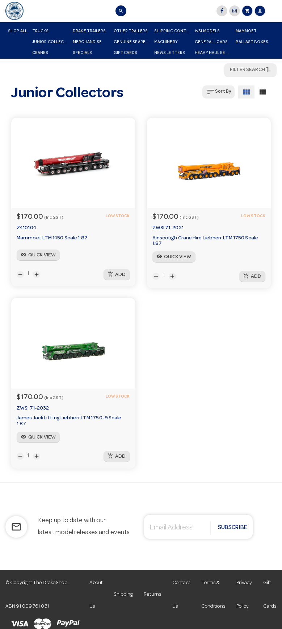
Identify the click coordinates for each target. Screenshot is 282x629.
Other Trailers (131, 31)
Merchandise (87, 42)
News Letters (169, 53)
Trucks (40, 31)
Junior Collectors (51, 42)
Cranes (40, 53)
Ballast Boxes (252, 42)
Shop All (17, 31)
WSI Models (207, 31)
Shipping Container (173, 31)
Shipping (123, 594)
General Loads (211, 42)
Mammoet (246, 31)
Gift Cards (126, 53)
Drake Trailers (89, 31)
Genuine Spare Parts (133, 42)
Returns (152, 594)
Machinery (166, 42)
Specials (82, 53)
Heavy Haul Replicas (214, 53)
